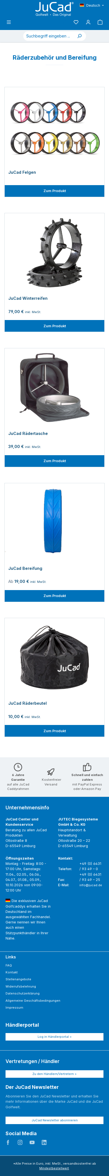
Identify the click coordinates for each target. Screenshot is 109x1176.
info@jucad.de (90, 885)
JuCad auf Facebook (8, 1142)
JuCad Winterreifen (28, 298)
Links (11, 957)
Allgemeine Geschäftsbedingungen (33, 1001)
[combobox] (48, 36)
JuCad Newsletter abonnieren (55, 1120)
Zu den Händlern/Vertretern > (54, 1074)
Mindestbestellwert (54, 1168)
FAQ (9, 965)
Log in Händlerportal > (55, 1037)
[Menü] (9, 22)
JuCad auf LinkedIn (44, 1142)
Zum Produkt (54, 191)
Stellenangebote (18, 979)
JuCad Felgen (22, 172)
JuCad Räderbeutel (27, 703)
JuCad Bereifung (25, 568)
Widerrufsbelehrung (21, 986)
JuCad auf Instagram (20, 1142)
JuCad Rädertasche (28, 433)
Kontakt (12, 972)
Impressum (14, 1007)
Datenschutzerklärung (23, 993)
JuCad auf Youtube (32, 1142)
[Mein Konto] (88, 22)
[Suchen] (79, 36)
